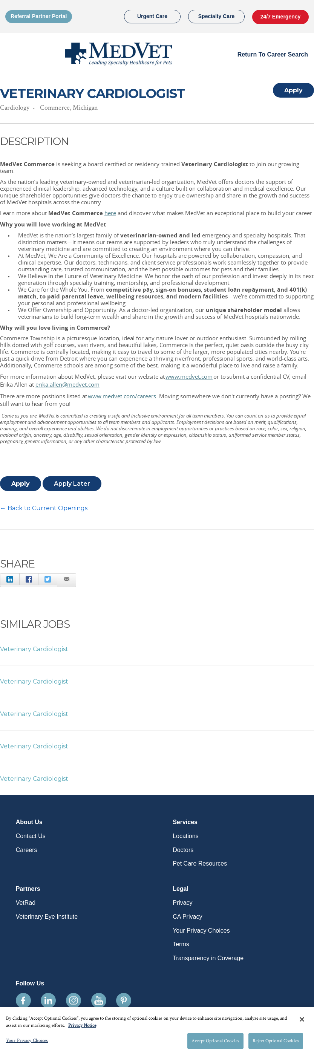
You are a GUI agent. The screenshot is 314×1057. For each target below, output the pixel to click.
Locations (186, 836)
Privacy (182, 902)
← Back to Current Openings (43, 508)
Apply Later (72, 483)
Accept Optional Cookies (215, 1043)
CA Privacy (187, 916)
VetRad (25, 902)
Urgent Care (152, 16)
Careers (26, 850)
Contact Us (31, 836)
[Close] (302, 1021)
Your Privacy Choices (201, 930)
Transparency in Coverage (208, 958)
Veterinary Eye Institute (47, 916)
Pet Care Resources (200, 863)
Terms (181, 944)
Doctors (183, 850)
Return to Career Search (272, 54)
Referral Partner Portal (39, 16)
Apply (293, 90)
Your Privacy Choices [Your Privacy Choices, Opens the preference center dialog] (27, 1043)
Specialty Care (216, 16)
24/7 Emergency (280, 17)
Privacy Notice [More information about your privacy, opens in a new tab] (82, 1028)
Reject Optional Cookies (276, 1043)
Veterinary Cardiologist (34, 649)
